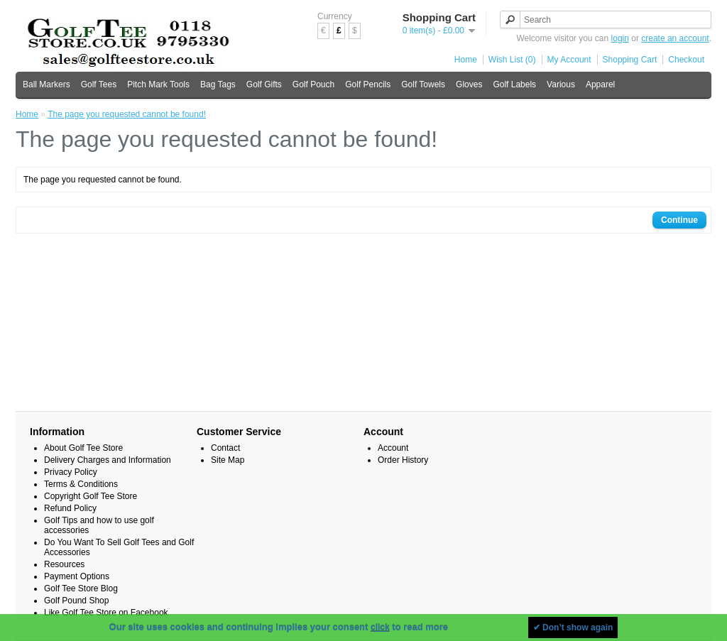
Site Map (227, 460)
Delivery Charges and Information (107, 460)
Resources (64, 564)
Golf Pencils (367, 84)
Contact (225, 448)
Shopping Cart (630, 60)
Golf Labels (514, 84)
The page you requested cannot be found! (127, 114)
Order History (403, 460)
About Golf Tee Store (83, 448)
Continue (679, 220)
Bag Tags (218, 84)
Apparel (600, 84)
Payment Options (76, 576)
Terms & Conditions (81, 484)
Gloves (469, 84)
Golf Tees (98, 84)
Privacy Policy (70, 472)
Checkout (686, 60)
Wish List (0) (512, 60)
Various (561, 84)
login (620, 38)
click (380, 627)
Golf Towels (423, 84)
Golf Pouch (313, 84)
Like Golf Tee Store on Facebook (106, 613)
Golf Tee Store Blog (81, 588)
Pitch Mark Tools (158, 84)
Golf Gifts (264, 84)
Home (465, 60)
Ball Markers (46, 84)
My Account (569, 60)
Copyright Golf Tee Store (90, 496)
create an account (675, 38)
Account (393, 448)
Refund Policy (70, 508)
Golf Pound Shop (76, 601)
